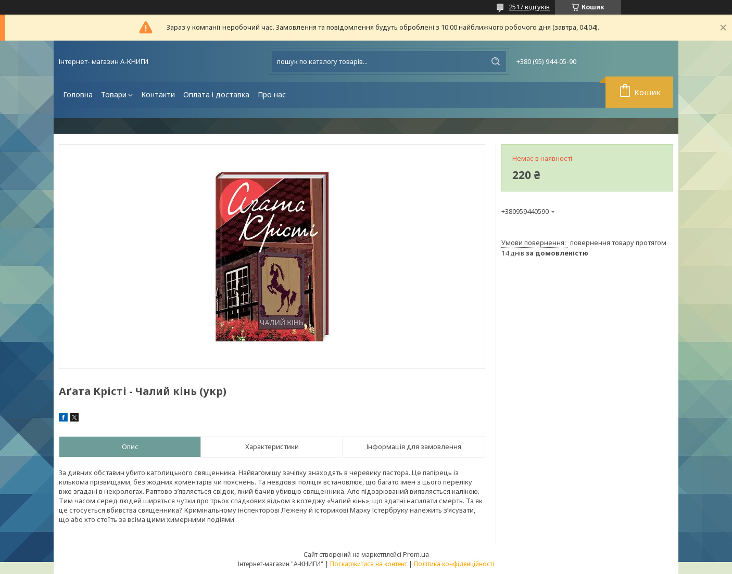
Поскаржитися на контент (368, 563)
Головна (78, 94)
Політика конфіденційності (454, 563)
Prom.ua (416, 554)
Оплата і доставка (216, 94)
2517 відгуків (529, 6)
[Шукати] (495, 61)
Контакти (158, 94)
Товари (114, 94)
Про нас (272, 94)
